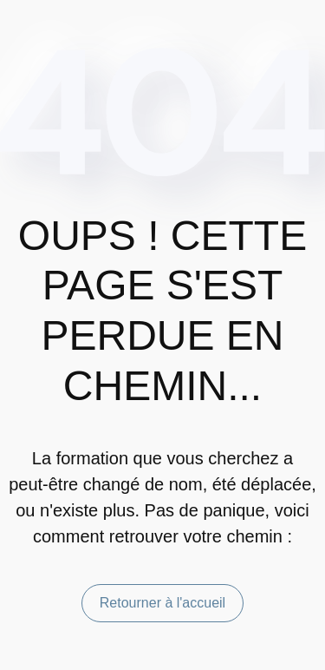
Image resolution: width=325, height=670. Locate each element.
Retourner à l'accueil (162, 602)
